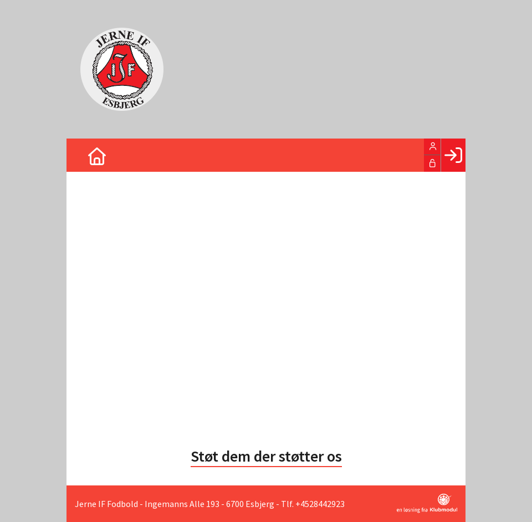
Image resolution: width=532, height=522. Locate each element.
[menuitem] (83, 155)
